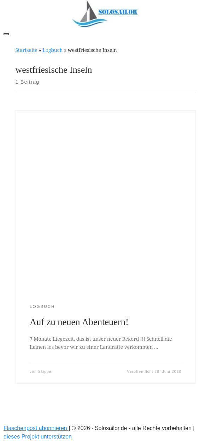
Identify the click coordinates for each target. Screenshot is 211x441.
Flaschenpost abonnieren (36, 428)
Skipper (45, 372)
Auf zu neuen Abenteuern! (79, 322)
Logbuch (52, 50)
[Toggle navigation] (6, 34)
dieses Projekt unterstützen (38, 437)
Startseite (26, 50)
